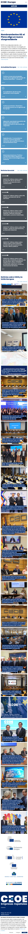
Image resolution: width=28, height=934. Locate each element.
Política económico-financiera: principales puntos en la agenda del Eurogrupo (14, 107)
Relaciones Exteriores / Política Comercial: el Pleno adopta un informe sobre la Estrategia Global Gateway (13, 157)
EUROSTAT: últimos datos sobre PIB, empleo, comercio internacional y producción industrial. (14, 228)
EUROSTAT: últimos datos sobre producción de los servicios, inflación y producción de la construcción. (12, 181)
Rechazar (11, 932)
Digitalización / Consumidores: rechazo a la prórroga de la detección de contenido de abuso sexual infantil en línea (13, 140)
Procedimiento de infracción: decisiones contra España (12, 92)
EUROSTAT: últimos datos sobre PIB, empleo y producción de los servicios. (14, 197)
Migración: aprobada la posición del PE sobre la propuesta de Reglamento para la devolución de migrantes (14, 123)
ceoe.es (3, 907)
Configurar (18, 932)
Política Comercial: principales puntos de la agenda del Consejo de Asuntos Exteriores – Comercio (14, 78)
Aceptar (24, 932)
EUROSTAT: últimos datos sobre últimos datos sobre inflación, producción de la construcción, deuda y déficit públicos (12, 244)
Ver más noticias (22, 67)
